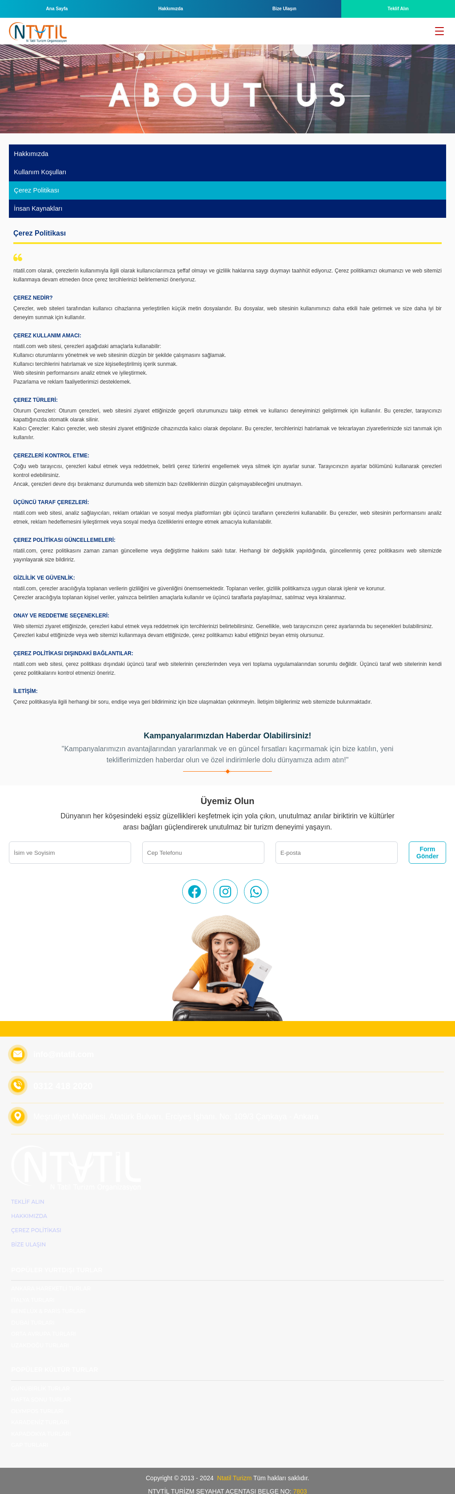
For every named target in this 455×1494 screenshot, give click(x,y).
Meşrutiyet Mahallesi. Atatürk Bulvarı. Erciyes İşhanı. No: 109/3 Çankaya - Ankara (177, 1107)
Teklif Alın (398, 8)
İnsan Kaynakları (36, 200)
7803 (299, 1482)
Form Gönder (427, 843)
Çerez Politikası (34, 184)
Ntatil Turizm (234, 1468)
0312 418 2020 (62, 1076)
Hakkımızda (170, 8)
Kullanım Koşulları (38, 168)
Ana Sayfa (57, 8)
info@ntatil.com (63, 1045)
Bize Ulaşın (284, 8)
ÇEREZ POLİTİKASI (36, 1221)
